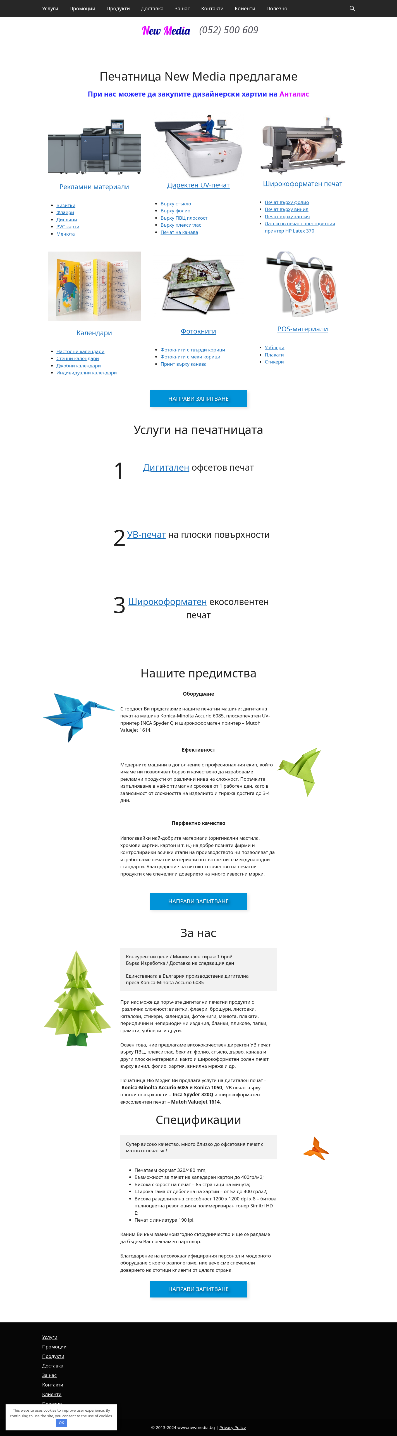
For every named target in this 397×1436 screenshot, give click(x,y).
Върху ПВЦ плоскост (184, 218)
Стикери (274, 361)
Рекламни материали (94, 186)
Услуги (50, 8)
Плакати (274, 354)
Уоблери (274, 347)
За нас (182, 8)
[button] (352, 8)
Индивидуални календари (86, 372)
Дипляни (66, 219)
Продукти (118, 8)
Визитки (65, 205)
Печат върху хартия (287, 216)
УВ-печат (146, 534)
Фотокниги (198, 330)
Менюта (65, 234)
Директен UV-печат (198, 184)
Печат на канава (179, 232)
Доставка (152, 8)
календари (88, 365)
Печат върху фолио (287, 202)
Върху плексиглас (181, 225)
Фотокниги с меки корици (190, 356)
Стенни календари (77, 358)
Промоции (82, 8)
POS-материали (302, 328)
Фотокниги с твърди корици (193, 349)
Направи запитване (198, 398)
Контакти (212, 8)
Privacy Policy (232, 1427)
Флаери (65, 212)
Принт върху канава (184, 364)
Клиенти (245, 8)
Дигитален (166, 467)
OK (61, 1422)
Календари (94, 332)
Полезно (276, 8)
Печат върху (279, 209)
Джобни (66, 365)
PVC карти (67, 226)
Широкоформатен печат (302, 183)
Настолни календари (80, 351)
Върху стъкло (176, 203)
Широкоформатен (167, 601)
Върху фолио (175, 210)
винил (301, 209)
